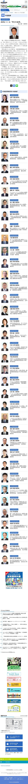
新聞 (15, 752)
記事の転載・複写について (10, 779)
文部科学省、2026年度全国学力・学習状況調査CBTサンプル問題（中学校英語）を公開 (15, 644)
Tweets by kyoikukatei (5, 765)
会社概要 (11, 777)
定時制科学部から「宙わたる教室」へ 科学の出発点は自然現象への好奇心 (15, 625)
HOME (5, 777)
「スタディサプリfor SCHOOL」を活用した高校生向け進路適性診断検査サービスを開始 (15, 629)
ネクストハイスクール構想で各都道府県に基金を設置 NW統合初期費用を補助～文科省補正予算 (15, 614)
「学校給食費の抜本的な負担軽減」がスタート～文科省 (15, 636)
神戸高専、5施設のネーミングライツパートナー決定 (14, 621)
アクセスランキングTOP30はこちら (8, 652)
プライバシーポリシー (19, 777)
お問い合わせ (20, 779)
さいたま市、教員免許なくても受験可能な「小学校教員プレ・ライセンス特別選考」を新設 (15, 633)
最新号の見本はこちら (6, 730)
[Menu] (26, 2)
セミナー (9, 753)
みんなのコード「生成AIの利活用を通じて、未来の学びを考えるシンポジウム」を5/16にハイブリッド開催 (15, 648)
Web (18, 752)
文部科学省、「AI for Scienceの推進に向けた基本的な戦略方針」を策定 (15, 618)
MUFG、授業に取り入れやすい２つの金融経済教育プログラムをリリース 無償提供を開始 (15, 640)
